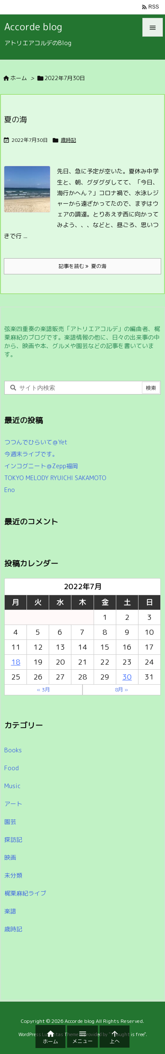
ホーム (18, 78)
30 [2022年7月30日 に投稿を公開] (127, 677)
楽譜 (10, 911)
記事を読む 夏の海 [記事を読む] (82, 266)
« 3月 (43, 689)
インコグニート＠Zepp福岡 (41, 466)
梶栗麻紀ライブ (25, 893)
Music (12, 786)
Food (11, 768)
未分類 (13, 875)
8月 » (121, 689)
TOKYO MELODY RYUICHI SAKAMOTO (55, 478)
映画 (10, 857)
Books (13, 750)
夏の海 (15, 119)
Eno (9, 490)
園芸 (10, 822)
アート (13, 804)
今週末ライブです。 (31, 454)
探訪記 (13, 839)
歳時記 (68, 140)
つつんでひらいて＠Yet (36, 442)
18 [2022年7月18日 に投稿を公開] (16, 662)
